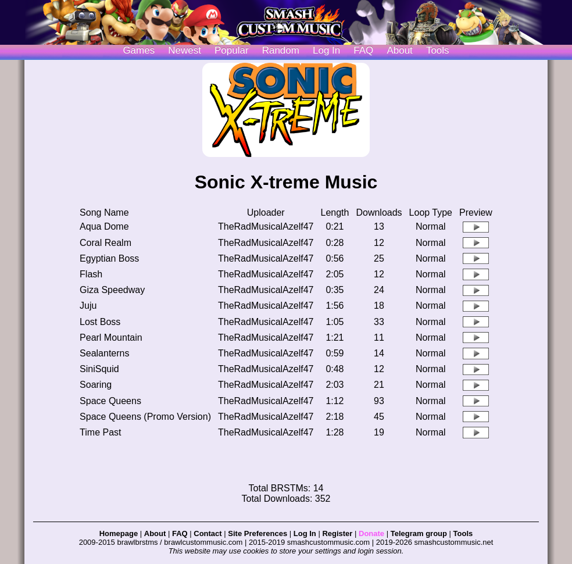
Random (280, 50)
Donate (371, 533)
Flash (91, 274)
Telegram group (419, 533)
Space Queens (110, 401)
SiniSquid (99, 369)
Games (139, 50)
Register (337, 533)
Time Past (100, 432)
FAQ (363, 50)
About (399, 50)
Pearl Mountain (111, 337)
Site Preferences (257, 533)
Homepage (118, 533)
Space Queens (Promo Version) (145, 417)
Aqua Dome (104, 226)
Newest (184, 50)
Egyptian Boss (109, 258)
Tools (437, 50)
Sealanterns (104, 353)
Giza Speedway (112, 290)
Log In (305, 533)
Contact (207, 533)
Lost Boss (100, 322)
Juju (88, 305)
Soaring (96, 385)
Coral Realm (105, 243)
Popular (231, 50)
